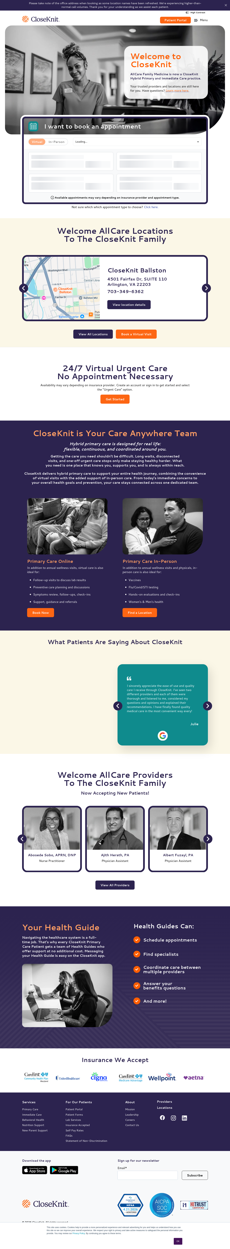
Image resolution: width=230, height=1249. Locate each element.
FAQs (68, 1135)
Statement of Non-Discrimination (86, 1141)
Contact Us (132, 1125)
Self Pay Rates (74, 1130)
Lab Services (73, 1120)
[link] (41, 18)
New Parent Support (35, 1130)
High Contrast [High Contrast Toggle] (195, 12)
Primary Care (30, 1109)
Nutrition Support (33, 1125)
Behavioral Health (33, 1120)
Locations (164, 1107)
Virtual (37, 142)
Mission (130, 1109)
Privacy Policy (78, 1233)
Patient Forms (74, 1114)
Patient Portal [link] (175, 20)
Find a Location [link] (140, 612)
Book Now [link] (40, 612)
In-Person (56, 142)
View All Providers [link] (115, 885)
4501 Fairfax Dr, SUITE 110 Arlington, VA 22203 (137, 281)
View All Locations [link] (93, 334)
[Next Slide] (206, 288)
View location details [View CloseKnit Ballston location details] (128, 304)
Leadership (132, 1114)
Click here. (151, 207)
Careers (130, 1120)
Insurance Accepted (77, 1125)
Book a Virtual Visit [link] (136, 334)
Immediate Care (32, 1114)
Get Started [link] (115, 399)
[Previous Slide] (23, 288)
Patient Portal (74, 1109)
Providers (164, 1101)
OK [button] (178, 1241)
